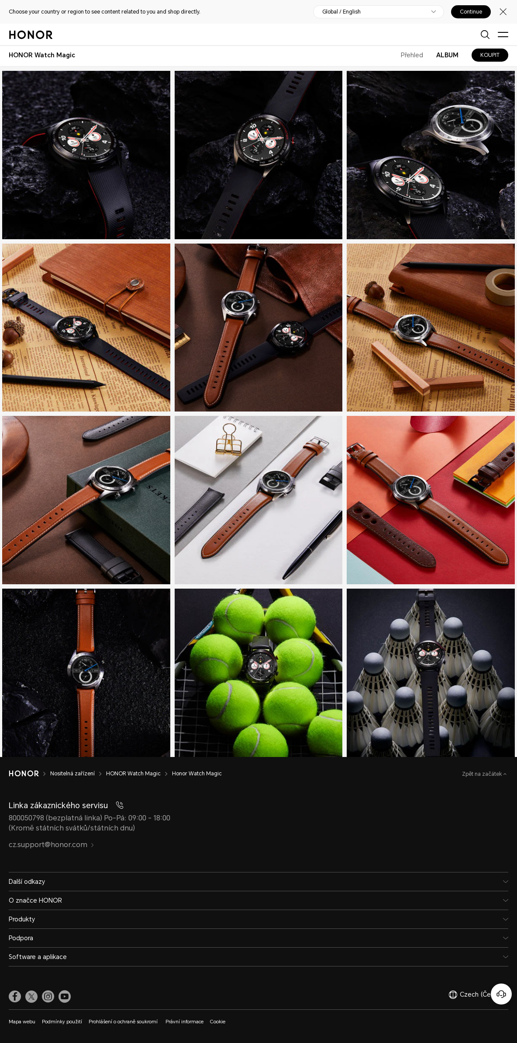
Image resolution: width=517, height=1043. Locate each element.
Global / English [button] (341, 12)
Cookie (217, 1022)
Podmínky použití (62, 1022)
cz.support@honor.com (51, 845)
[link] (15, 996)
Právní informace (184, 1022)
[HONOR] (29, 773)
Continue (471, 12)
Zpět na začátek (482, 774)
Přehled (412, 55)
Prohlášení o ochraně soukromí (124, 1022)
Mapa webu (22, 1022)
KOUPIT (490, 55)
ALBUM (447, 55)
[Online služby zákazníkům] (501, 994)
